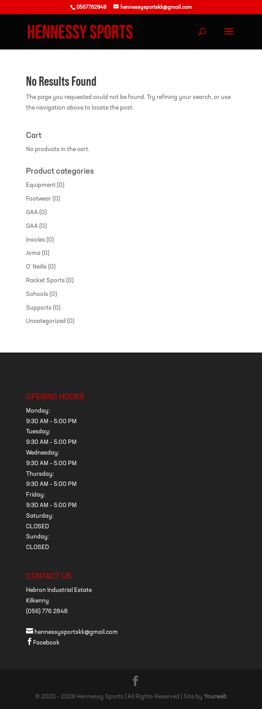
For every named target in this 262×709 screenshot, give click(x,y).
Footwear (38, 199)
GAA (32, 212)
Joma (33, 253)
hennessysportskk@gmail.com (72, 632)
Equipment (41, 185)
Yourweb (215, 697)
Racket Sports (45, 280)
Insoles (35, 240)
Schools (37, 294)
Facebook (43, 643)
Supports (39, 308)
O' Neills (36, 267)
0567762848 (91, 7)
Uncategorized (46, 321)
